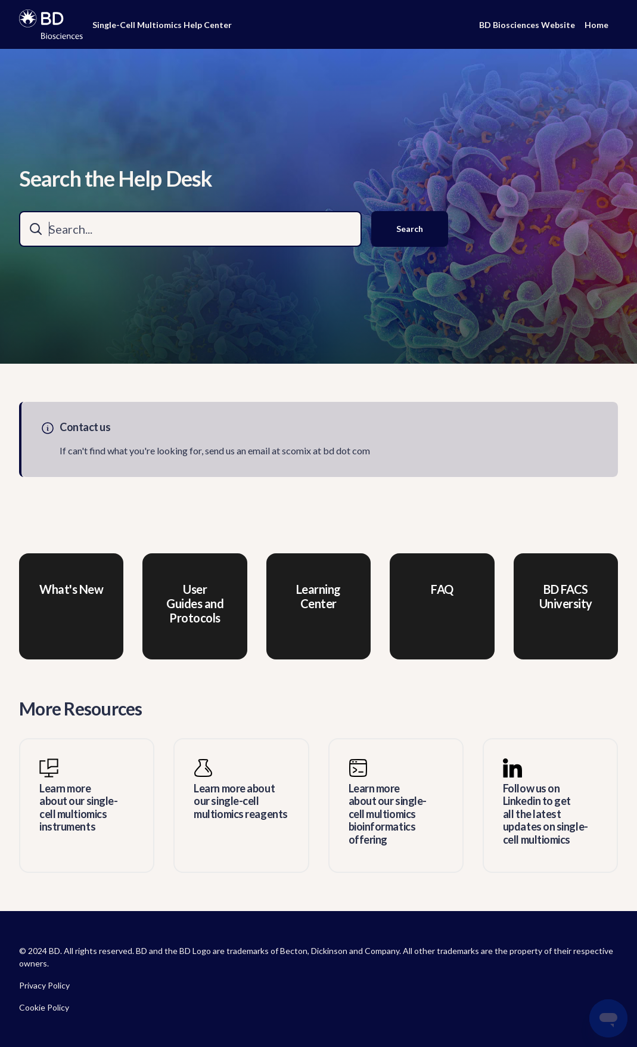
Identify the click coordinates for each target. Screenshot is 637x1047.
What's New (71, 589)
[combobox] (190, 229)
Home (596, 25)
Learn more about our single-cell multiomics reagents (240, 801)
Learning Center (318, 596)
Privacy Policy (44, 985)
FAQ (442, 589)
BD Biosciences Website (527, 25)
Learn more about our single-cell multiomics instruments (78, 808)
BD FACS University (565, 596)
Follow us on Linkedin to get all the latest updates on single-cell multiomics (545, 814)
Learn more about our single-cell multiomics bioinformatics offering (388, 814)
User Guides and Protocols (194, 603)
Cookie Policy (44, 1007)
